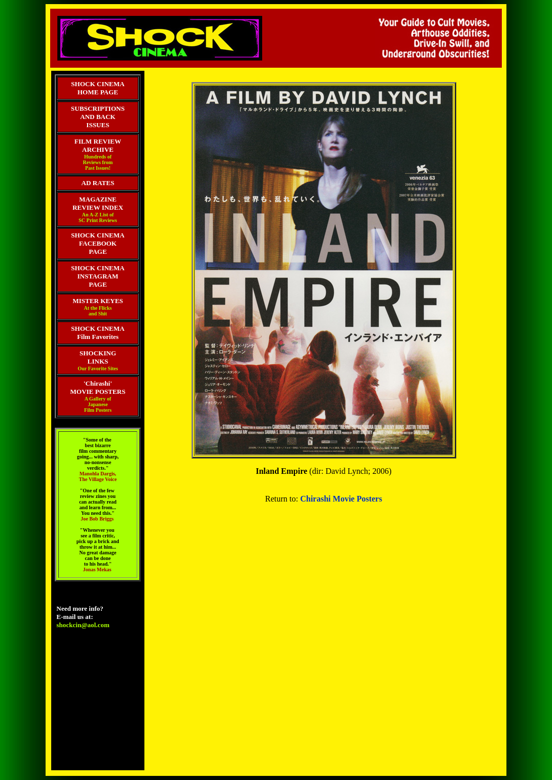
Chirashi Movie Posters (341, 498)
